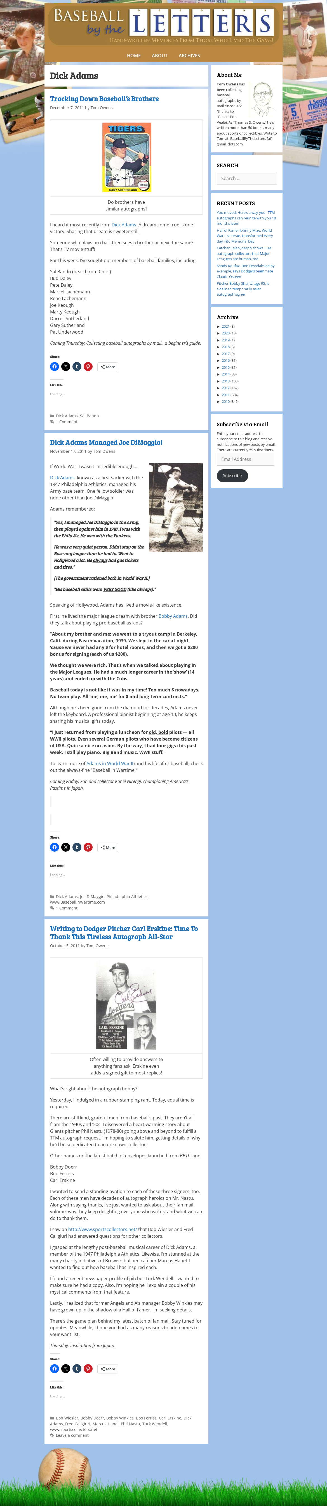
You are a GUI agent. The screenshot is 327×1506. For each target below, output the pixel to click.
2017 (226, 353)
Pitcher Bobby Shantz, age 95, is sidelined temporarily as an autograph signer (243, 289)
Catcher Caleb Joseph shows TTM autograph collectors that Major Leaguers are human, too (244, 253)
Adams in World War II (109, 763)
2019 (226, 340)
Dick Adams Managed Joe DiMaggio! (106, 442)
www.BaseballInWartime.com (77, 902)
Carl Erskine (170, 1418)
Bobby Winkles (120, 1418)
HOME (134, 55)
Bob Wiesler (67, 1418)
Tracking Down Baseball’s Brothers (104, 98)
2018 (226, 346)
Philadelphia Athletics (127, 896)
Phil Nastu (130, 1423)
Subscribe (232, 475)
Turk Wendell (154, 1423)
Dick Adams (124, 225)
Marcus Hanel (106, 1423)
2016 (226, 360)
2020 (226, 333)
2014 (226, 374)
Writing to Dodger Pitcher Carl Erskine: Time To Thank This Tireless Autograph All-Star (124, 932)
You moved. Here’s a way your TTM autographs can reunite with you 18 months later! (246, 218)
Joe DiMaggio (92, 896)
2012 (226, 387)
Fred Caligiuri (77, 1423)
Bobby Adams (173, 616)
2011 (226, 394)
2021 (226, 326)
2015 (226, 367)
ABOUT (160, 55)
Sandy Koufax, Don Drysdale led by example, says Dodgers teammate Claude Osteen (246, 271)
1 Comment (66, 421)
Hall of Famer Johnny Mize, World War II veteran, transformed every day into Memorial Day (245, 236)
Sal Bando (89, 415)
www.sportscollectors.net (73, 1429)
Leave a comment (72, 1435)
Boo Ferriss (146, 1418)
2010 (226, 401)
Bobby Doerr (92, 1418)
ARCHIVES (189, 55)
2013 (226, 381)
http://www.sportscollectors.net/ (102, 1229)
